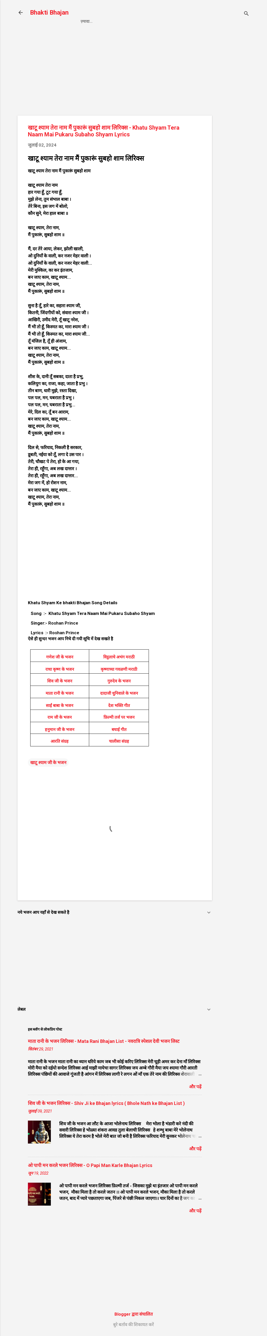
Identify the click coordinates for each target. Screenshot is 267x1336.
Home (86, 21)
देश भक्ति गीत (119, 705)
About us (188, 21)
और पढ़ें (195, 1086)
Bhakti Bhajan (49, 12)
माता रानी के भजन (60, 693)
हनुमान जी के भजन (59, 729)
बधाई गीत (119, 729)
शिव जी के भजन (59, 681)
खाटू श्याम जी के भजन (48, 762)
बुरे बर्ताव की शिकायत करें (133, 1324)
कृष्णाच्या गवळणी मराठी (119, 669)
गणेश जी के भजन (59, 657)
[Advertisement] (233, 116)
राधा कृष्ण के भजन (59, 669)
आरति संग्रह (60, 741)
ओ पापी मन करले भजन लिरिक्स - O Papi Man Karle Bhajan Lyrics (90, 1165)
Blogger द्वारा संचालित (133, 1314)
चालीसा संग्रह (119, 741)
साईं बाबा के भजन (59, 705)
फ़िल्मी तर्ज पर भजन (119, 717)
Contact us (156, 21)
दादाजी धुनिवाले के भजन (119, 693)
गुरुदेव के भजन (119, 681)
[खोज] (246, 14)
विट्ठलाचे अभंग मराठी (119, 657)
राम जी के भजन (59, 717)
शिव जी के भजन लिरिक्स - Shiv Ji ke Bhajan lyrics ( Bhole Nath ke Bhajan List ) (106, 1103)
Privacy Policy (117, 21)
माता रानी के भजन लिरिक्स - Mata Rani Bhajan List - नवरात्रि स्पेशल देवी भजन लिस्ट (103, 1041)
